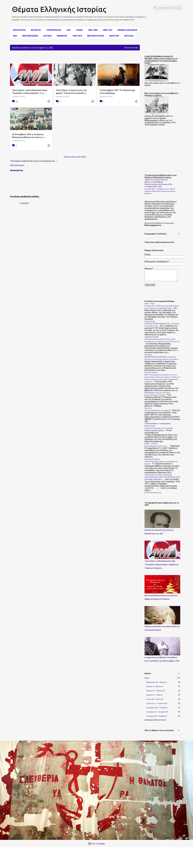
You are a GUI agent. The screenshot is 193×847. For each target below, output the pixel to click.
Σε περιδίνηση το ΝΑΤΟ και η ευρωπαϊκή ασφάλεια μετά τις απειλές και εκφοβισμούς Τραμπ (162, 307)
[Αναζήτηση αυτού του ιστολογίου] (170, 8)
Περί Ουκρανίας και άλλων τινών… (156, 446)
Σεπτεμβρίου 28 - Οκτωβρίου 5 (157, 707)
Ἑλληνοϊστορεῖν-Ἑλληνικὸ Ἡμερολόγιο (158, 475)
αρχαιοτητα (18, 30)
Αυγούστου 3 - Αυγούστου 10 (156, 703)
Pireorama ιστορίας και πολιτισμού (157, 393)
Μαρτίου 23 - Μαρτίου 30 (155, 691)
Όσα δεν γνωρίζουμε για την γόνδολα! (157, 410)
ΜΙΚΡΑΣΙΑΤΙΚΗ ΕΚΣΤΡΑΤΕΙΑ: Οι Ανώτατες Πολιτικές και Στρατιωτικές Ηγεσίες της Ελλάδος (161, 358)
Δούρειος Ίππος (150, 321)
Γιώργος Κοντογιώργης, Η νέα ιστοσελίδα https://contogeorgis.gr (159, 429)
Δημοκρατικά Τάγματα (152, 459)
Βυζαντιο (35, 30)
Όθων (79, 30)
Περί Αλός (148, 408)
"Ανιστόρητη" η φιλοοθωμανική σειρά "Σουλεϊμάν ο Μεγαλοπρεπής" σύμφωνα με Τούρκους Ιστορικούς (162, 564)
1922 (14, 36)
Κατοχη (47, 36)
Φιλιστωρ (113, 36)
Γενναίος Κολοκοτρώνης (153, 492)
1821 (68, 30)
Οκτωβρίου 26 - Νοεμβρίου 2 (156, 716)
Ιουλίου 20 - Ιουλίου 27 (154, 699)
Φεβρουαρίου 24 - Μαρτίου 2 (156, 682)
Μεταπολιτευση (94, 36)
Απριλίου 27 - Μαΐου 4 (154, 695)
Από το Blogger (96, 844)
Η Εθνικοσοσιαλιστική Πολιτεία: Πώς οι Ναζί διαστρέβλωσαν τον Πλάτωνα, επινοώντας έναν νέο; (162, 340)
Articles (128, 36)
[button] (48, 101)
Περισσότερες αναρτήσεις (75, 157)
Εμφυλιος (61, 36)
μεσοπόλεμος (29, 36)
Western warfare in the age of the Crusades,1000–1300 (158, 185)
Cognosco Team (151, 337)
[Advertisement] (68, 57)
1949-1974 (76, 36)
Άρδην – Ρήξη (150, 303)
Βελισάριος (148, 355)
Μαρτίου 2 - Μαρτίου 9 (154, 686)
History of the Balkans (154, 182)
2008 (147, 678)
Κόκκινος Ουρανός (151, 372)
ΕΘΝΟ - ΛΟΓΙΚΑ (151, 444)
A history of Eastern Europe (156, 180)
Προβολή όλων (131, 48)
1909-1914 (106, 30)
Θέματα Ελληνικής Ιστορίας (59, 9)
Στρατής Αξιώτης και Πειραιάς (155, 395)
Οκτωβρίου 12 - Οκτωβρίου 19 (157, 712)
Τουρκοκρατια (53, 30)
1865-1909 (92, 30)
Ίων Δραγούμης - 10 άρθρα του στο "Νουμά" (160, 189)
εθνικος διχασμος (127, 30)
